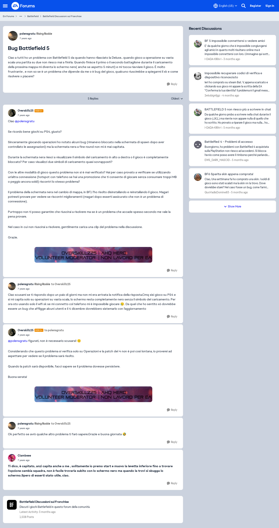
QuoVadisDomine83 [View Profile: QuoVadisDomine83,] (217, 192)
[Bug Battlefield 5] (30, 115)
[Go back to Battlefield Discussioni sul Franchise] (55, 502)
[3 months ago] (231, 59)
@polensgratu (24, 121)
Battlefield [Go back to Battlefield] (33, 16)
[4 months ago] (230, 95)
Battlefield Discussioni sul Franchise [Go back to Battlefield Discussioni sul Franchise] (62, 16)
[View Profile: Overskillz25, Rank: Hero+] (12, 113)
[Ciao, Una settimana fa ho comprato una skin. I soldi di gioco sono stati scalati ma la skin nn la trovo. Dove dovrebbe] (238, 183)
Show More (232, 206)
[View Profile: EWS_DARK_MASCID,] (198, 145)
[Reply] (172, 84)
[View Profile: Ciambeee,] (12, 458)
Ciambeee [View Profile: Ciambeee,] (24, 455)
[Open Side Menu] (5, 6)
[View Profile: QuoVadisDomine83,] (198, 177)
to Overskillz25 (61, 284)
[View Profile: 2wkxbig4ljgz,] (198, 76)
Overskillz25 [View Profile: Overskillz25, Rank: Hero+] (26, 110)
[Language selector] (225, 6)
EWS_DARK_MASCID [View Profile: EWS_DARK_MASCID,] (217, 160)
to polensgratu (54, 330)
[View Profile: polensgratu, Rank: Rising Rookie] (13, 36)
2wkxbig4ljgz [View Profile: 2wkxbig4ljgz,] (212, 95)
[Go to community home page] (23, 6)
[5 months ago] (231, 128)
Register (255, 6)
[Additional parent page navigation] (20, 16)
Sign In (269, 6)
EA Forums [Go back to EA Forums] (8, 16)
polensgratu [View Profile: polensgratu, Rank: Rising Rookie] (27, 33)
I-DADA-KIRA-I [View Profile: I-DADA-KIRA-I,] (213, 59)
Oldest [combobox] (177, 99)
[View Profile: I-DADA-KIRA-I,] (198, 44)
